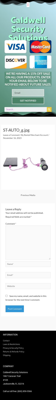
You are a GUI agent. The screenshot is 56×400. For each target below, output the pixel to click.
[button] (28, 4)
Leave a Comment (11, 135)
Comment (11, 223)
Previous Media (28, 195)
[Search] (49, 109)
